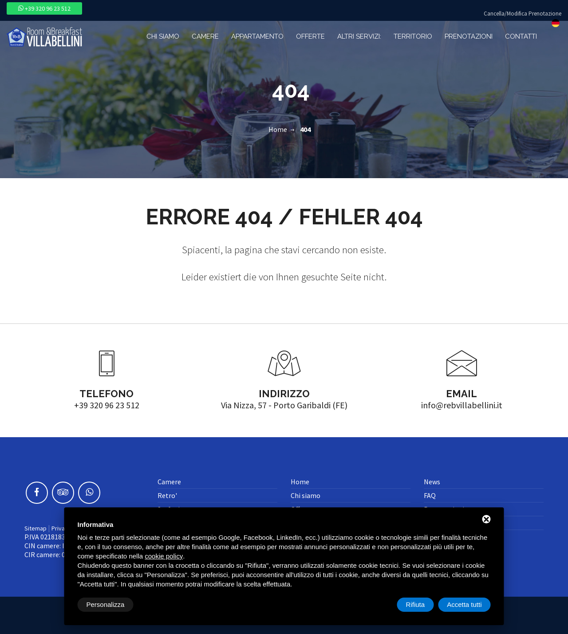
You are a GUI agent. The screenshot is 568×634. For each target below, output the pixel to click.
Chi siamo (162, 36)
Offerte (310, 36)
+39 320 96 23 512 (44, 8)
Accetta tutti (464, 604)
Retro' (167, 495)
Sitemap (35, 528)
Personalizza (106, 604)
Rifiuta (415, 604)
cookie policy (164, 556)
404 (305, 129)
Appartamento (257, 36)
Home (277, 129)
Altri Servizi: (359, 36)
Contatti (521, 36)
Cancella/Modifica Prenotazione (522, 13)
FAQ (430, 495)
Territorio (413, 36)
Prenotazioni (469, 36)
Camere (205, 36)
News (432, 481)
